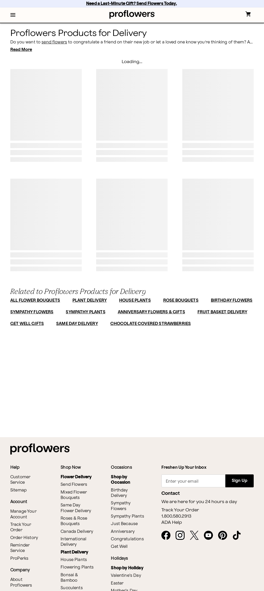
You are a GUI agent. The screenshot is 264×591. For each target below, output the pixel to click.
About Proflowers (21, 582)
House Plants (74, 560)
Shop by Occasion (120, 479)
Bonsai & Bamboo (69, 577)
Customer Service (20, 479)
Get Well (119, 547)
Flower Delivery (76, 477)
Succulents (72, 588)
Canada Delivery (77, 532)
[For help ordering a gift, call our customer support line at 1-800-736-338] (132, 14)
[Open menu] (12, 15)
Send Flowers (74, 485)
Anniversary (123, 532)
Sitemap (18, 490)
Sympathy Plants (127, 516)
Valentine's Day (126, 576)
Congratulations (127, 539)
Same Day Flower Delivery (76, 508)
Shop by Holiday (127, 568)
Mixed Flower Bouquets (74, 495)
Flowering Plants (77, 567)
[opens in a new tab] (168, 536)
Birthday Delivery (119, 493)
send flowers (54, 42)
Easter (117, 583)
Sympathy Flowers (120, 506)
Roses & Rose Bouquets (74, 521)
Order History (24, 538)
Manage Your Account (23, 514)
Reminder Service (20, 548)
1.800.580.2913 (176, 516)
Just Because (124, 524)
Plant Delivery (74, 552)
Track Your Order (20, 527)
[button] (12, 15)
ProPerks (19, 558)
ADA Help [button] (171, 522)
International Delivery (73, 542)
